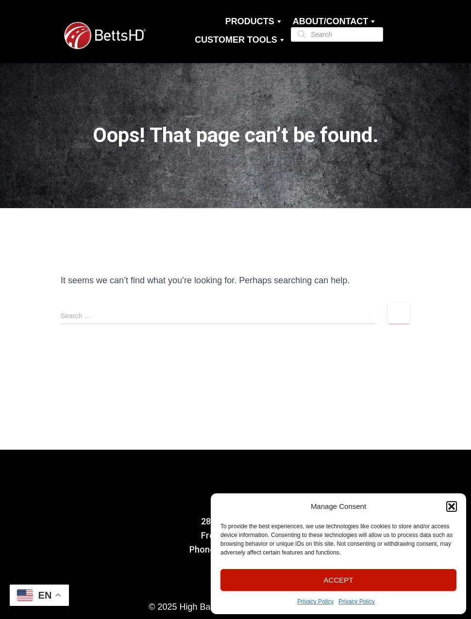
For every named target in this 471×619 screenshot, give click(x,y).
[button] (451, 506)
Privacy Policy (315, 601)
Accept (338, 580)
